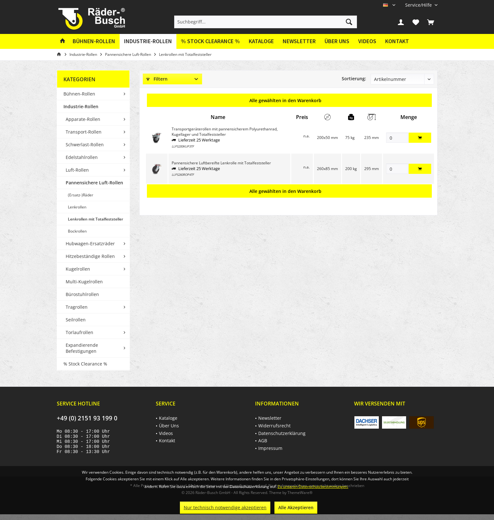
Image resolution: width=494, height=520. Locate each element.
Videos (367, 41)
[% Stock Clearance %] (210, 41)
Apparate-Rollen (83, 119)
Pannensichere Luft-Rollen (94, 183)
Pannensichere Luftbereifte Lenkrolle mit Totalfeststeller (221, 163)
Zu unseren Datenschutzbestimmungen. (313, 486)
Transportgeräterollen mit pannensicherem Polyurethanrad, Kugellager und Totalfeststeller (225, 131)
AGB (262, 441)
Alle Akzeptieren (295, 507)
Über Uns (337, 41)
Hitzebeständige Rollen (90, 256)
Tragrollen (77, 307)
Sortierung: (354, 79)
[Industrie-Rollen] (148, 41)
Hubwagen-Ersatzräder (90, 243)
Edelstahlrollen (82, 157)
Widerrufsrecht (274, 426)
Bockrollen (77, 231)
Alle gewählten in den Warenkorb (285, 100)
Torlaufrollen (79, 332)
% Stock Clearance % (85, 364)
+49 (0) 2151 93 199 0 (87, 418)
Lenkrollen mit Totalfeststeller (95, 219)
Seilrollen (76, 320)
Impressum (270, 448)
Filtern (157, 79)
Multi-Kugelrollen (84, 282)
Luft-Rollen (77, 170)
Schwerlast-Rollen (85, 145)
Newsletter (299, 41)
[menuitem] (419, 5)
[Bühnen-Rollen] (94, 41)
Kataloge (261, 41)
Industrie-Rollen (80, 106)
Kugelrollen (78, 269)
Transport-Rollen (84, 132)
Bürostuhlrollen (82, 294)
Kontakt (397, 41)
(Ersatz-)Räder (80, 195)
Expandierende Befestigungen (82, 348)
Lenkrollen (77, 207)
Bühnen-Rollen (79, 94)
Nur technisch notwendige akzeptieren (225, 507)
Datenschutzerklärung (282, 433)
